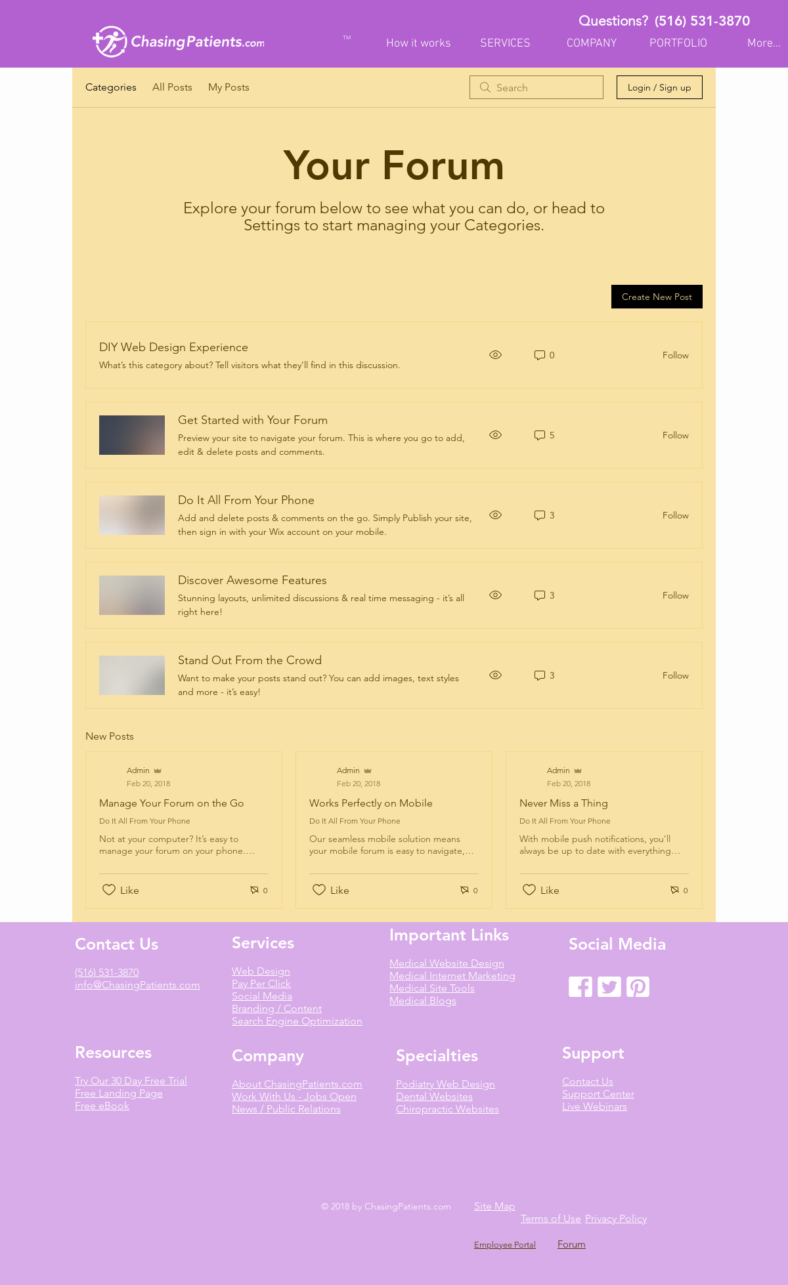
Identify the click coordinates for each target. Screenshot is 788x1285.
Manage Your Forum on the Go (171, 803)
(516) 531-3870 (702, 20)
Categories (111, 87)
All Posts (172, 87)
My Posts (229, 87)
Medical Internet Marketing (452, 975)
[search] (536, 87)
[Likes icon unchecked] (109, 890)
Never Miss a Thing (563, 803)
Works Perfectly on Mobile (371, 803)
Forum (572, 1244)
